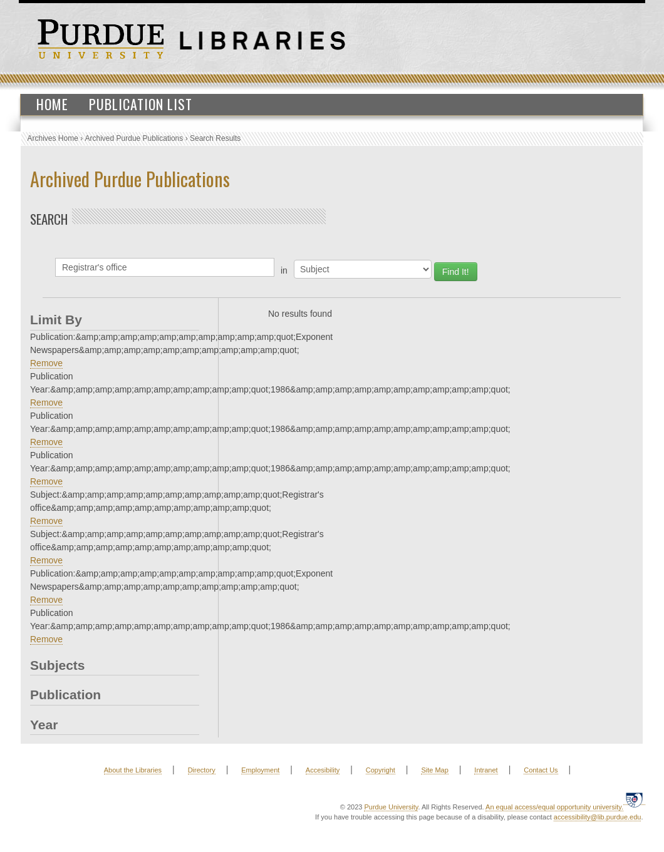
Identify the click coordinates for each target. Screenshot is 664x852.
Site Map (434, 770)
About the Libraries (133, 770)
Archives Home (53, 138)
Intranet (485, 770)
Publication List (140, 104)
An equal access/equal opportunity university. (554, 807)
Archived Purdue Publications (134, 138)
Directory (201, 770)
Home (52, 104)
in (284, 270)
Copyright (380, 770)
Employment (260, 770)
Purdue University (391, 807)
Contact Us (541, 770)
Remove (46, 363)
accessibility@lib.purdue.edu (597, 817)
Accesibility (323, 770)
